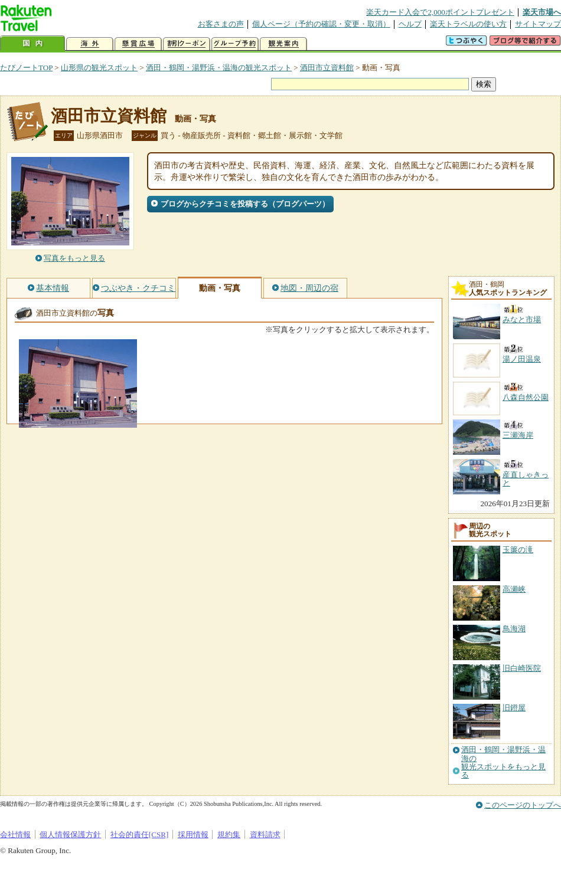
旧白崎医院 (522, 668)
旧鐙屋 (514, 707)
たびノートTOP (26, 67)
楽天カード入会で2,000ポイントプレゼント (440, 12)
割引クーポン (186, 44)
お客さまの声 (221, 23)
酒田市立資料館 (327, 67)
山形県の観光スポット (99, 67)
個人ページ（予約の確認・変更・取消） (321, 23)
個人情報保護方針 (70, 834)
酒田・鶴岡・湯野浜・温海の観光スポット (219, 67)
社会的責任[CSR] (139, 834)
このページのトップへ (522, 805)
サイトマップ (538, 23)
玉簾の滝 (518, 549)
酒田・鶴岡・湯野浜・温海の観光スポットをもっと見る (503, 762)
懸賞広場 (138, 44)
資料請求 (265, 834)
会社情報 (15, 834)
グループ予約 (235, 44)
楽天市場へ (542, 12)
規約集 (228, 834)
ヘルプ (410, 23)
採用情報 (193, 834)
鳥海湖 (514, 628)
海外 (89, 44)
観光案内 (283, 44)
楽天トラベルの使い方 (468, 23)
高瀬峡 (514, 589)
